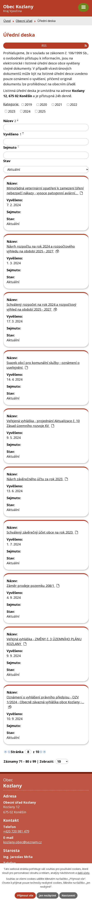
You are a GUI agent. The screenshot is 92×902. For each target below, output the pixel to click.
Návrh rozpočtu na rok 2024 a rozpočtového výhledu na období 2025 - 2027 (41, 248)
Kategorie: (11, 104)
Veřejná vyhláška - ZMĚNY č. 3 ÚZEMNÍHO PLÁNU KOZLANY (44, 641)
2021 (58, 104)
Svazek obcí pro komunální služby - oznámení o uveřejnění (43, 365)
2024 (26, 111)
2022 (73, 104)
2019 (28, 104)
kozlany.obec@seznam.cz (22, 842)
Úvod (7, 21)
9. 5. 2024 (14, 437)
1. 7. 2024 (14, 544)
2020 (43, 104)
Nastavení (68, 895)
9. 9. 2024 (14, 656)
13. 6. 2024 (14, 491)
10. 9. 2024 (14, 719)
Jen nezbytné (47, 895)
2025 (41, 111)
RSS (64, 46)
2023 (11, 111)
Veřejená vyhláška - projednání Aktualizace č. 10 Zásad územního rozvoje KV (43, 423)
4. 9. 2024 (14, 597)
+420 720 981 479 (16, 831)
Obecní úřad (24, 21)
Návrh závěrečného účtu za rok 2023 (37, 479)
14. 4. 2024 (14, 379)
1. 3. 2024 (14, 263)
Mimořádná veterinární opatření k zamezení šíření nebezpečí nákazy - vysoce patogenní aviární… (45, 190)
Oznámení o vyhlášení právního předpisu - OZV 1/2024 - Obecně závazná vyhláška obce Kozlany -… (45, 702)
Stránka (17, 752)
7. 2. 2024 (14, 205)
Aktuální (13, 224)
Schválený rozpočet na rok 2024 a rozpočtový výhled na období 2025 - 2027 (41, 306)
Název (9, 121)
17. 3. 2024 (14, 321)
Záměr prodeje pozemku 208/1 (33, 585)
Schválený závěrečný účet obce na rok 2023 (42, 532)
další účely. (84, 873)
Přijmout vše (25, 895)
